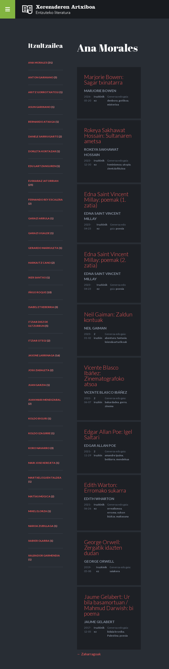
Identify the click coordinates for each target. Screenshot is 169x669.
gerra (123, 402)
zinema (109, 406)
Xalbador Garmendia (44, 555)
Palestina (112, 635)
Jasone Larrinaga (41, 355)
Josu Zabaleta (39, 370)
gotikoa (123, 100)
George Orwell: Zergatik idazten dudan (103, 547)
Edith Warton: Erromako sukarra (105, 487)
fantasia (122, 338)
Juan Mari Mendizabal (44, 399)
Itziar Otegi (37, 340)
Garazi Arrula (39, 218)
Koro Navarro (39, 448)
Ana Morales (37, 62)
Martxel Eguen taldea (44, 477)
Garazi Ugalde (39, 233)
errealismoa (114, 508)
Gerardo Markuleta (43, 248)
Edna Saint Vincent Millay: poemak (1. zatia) (106, 199)
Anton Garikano (40, 77)
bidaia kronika (115, 631)
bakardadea (112, 402)
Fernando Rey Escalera (45, 199)
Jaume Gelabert (99, 622)
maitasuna (122, 516)
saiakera (115, 571)
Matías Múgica (39, 496)
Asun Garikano (39, 107)
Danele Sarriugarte (43, 136)
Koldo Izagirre (39, 433)
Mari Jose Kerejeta (41, 462)
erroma (111, 512)
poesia (120, 228)
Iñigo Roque (37, 292)
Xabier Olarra (38, 540)
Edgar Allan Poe (100, 445)
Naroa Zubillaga (40, 526)
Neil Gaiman (95, 328)
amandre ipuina (114, 455)
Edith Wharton (99, 498)
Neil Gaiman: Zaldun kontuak (108, 317)
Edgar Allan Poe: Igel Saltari (108, 434)
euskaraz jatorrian (43, 180)
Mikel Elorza (37, 511)
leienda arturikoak (116, 342)
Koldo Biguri (37, 418)
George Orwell (99, 561)
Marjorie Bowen (100, 90)
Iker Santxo (37, 277)
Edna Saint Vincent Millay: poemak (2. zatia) (106, 259)
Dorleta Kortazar (42, 151)
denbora (112, 100)
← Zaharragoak (89, 654)
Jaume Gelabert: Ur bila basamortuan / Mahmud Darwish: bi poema (108, 605)
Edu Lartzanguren (42, 166)
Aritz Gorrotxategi (43, 92)
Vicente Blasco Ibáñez (105, 392)
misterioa (113, 104)
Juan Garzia (37, 385)
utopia (126, 164)
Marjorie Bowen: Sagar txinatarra (103, 79)
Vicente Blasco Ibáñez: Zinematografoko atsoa (104, 375)
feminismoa (114, 164)
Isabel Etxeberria (41, 307)
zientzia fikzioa (116, 168)
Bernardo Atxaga (41, 121)
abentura (110, 338)
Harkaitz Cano (39, 262)
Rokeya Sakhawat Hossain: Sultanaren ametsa (108, 135)
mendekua (122, 459)
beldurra (110, 459)
